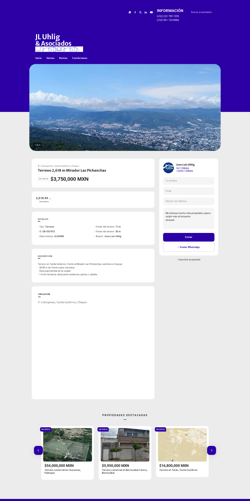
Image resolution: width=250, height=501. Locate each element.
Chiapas (75, 166)
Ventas (50, 58)
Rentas (63, 58)
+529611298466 (184, 171)
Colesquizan (46, 166)
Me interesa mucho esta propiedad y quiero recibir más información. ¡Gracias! (188, 218)
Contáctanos (79, 58)
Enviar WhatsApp (189, 247)
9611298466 (182, 168)
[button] (38, 450)
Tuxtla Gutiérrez (62, 166)
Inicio (38, 58)
